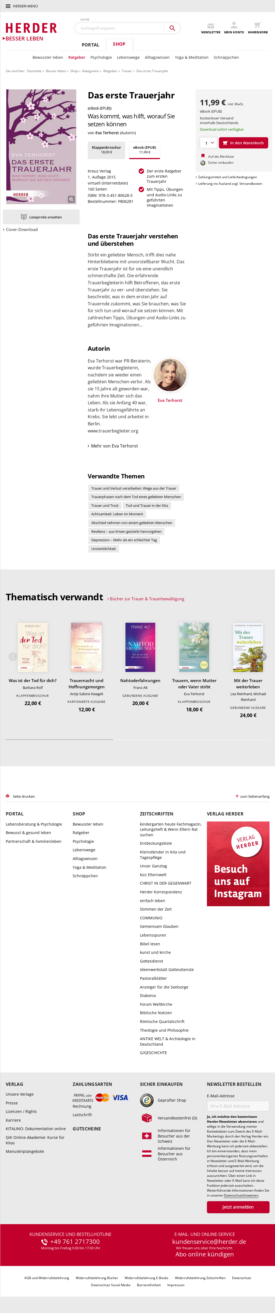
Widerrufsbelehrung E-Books (146, 1278)
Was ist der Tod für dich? (33, 680)
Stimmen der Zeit (156, 909)
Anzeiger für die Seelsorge (164, 987)
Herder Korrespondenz (161, 891)
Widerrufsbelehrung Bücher (97, 1278)
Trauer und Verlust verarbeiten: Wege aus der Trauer (133, 488)
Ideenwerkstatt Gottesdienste (167, 969)
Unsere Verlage (20, 1094)
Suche (85, 19)
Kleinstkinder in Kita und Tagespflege (163, 854)
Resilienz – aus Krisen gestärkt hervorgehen (126, 531)
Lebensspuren (153, 935)
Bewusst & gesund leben (28, 832)
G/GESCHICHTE (153, 1052)
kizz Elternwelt (153, 874)
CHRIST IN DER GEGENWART (165, 883)
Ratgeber (76, 57)
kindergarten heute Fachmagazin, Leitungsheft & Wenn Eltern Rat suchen (171, 829)
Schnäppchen (226, 57)
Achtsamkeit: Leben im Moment (117, 513)
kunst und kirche (155, 952)
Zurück (12, 656)
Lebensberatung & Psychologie (34, 824)
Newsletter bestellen (234, 1084)
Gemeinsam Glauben (159, 926)
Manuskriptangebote (25, 1151)
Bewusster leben (48, 57)
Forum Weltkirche (156, 1004)
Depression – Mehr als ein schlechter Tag (124, 539)
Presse (12, 1103)
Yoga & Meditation (192, 57)
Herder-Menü (25, 6)
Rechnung (82, 1106)
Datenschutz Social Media (110, 1285)
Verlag (14, 1084)
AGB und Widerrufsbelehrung (46, 1278)
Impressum (176, 1285)
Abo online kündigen (204, 1254)
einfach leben (152, 900)
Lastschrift (82, 1114)
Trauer (127, 71)
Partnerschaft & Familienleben (34, 841)
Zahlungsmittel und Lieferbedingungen (227, 177)
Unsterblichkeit (103, 548)
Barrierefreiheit (149, 1285)
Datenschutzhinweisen (241, 1195)
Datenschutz (241, 1278)
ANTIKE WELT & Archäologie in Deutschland (167, 1041)
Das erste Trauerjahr (152, 71)
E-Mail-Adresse (221, 1095)
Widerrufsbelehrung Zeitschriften (200, 1278)
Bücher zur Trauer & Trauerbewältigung (147, 598)
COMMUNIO (151, 917)
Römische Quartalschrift (162, 1021)
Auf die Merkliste (221, 156)
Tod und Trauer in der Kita (147, 505)
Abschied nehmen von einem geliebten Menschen (131, 522)
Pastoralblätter (153, 978)
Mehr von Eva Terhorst (114, 446)
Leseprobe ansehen (45, 217)
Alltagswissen (157, 57)
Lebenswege (128, 57)
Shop (119, 44)
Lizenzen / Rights (21, 1111)
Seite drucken (24, 796)
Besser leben (56, 71)
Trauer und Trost (105, 505)
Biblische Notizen (156, 1012)
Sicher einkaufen (161, 1084)
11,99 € (144, 149)
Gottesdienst (151, 961)
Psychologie (101, 57)
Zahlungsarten (92, 1084)
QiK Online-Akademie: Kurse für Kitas (35, 1140)
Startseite (34, 71)
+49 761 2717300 (75, 1241)
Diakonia (148, 995)
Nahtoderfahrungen (140, 680)
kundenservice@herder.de (209, 1241)
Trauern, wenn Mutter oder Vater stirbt (194, 683)
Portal (90, 45)
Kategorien (90, 71)
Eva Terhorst (107, 132)
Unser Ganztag (153, 865)
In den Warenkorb (247, 142)
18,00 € (106, 149)
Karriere (13, 1120)
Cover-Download (22, 229)
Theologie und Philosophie (164, 1030)
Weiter (262, 656)
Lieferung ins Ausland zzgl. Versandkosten (230, 183)
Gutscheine (87, 1128)
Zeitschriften (157, 814)
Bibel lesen (150, 943)
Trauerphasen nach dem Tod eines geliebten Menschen (136, 496)
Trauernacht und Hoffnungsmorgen (87, 683)
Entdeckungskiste (156, 843)
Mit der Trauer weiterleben (248, 683)
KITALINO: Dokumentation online (36, 1128)
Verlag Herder (225, 814)
